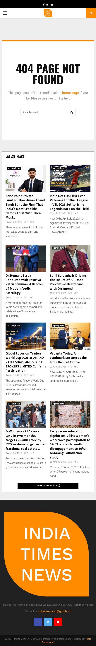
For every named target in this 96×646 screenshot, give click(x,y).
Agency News (14, 168)
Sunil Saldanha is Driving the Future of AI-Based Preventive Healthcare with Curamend (68, 282)
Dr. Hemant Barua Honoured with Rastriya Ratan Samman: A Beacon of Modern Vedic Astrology (24, 284)
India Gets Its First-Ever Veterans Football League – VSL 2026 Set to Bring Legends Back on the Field (69, 202)
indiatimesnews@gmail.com (54, 611)
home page (70, 93)
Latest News (15, 156)
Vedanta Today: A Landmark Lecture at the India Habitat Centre (68, 358)
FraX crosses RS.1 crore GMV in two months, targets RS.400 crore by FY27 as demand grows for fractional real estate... (25, 440)
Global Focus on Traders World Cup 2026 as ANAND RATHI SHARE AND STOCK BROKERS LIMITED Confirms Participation (26, 362)
